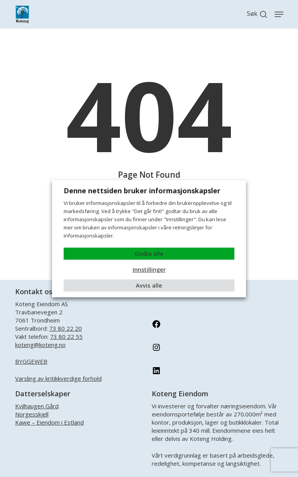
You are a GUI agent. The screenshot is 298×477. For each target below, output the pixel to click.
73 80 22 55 (66, 336)
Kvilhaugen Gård (37, 406)
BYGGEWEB (31, 361)
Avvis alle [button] (149, 285)
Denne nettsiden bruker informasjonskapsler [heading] (142, 190)
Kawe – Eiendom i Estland (49, 422)
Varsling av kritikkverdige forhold (58, 378)
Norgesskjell (32, 414)
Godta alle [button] (149, 253)
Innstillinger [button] (149, 269)
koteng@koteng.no (40, 345)
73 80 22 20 (65, 328)
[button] (279, 14)
